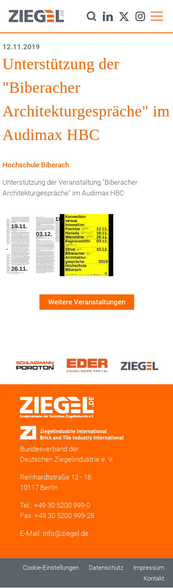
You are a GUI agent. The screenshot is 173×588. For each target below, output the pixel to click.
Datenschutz (106, 567)
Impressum (148, 567)
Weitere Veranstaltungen (86, 302)
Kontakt (154, 578)
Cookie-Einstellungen (51, 567)
